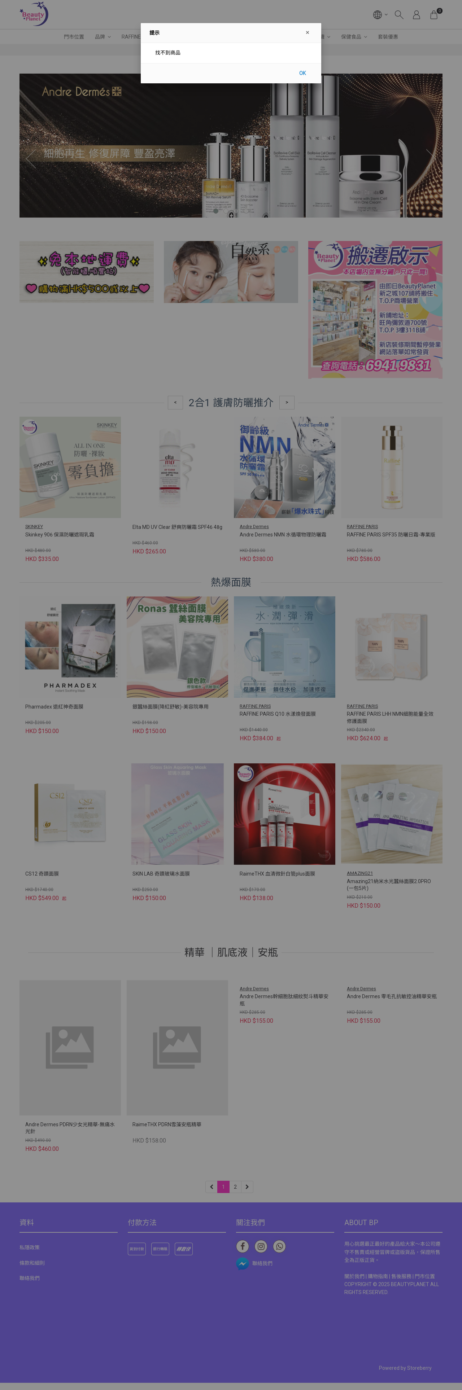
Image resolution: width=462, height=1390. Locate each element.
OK (302, 73)
